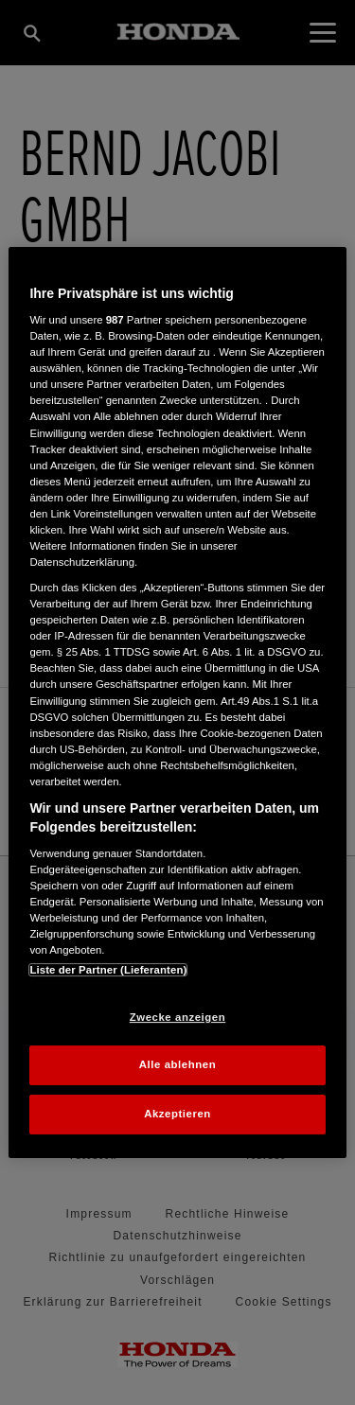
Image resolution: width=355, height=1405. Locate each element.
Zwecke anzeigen (177, 1017)
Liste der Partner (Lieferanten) (107, 969)
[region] (177, 703)
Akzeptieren (177, 1113)
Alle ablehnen (177, 1065)
